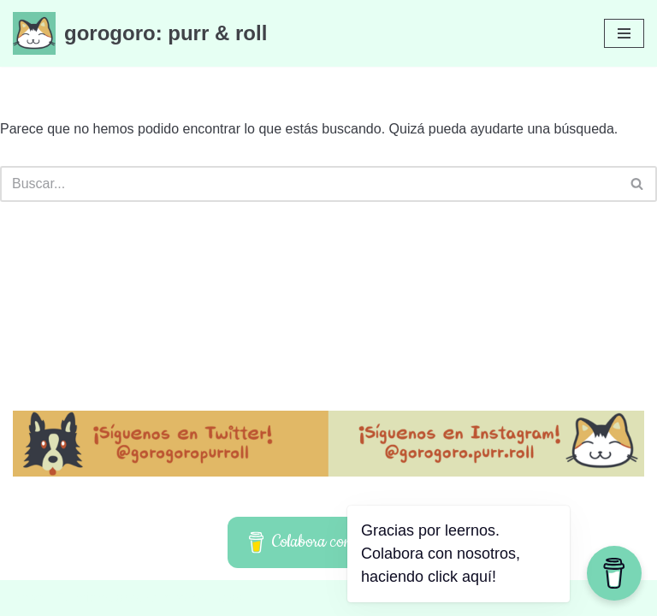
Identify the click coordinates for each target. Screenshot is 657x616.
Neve (28, 597)
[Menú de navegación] (624, 33)
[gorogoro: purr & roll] (140, 33)
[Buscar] (309, 184)
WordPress (209, 597)
